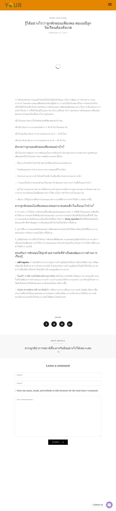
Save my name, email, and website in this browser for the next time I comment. (57, 390)
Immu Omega (61, 18)
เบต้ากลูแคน (23, 262)
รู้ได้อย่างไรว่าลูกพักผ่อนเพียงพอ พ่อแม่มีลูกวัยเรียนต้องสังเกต (58, 25)
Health (52, 18)
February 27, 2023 (58, 33)
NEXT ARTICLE (58, 341)
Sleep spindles (72, 219)
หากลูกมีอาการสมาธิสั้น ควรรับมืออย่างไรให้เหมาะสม (58, 348)
